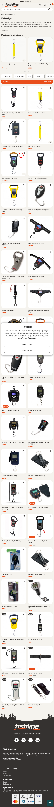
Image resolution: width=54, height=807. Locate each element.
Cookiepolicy (32, 338)
